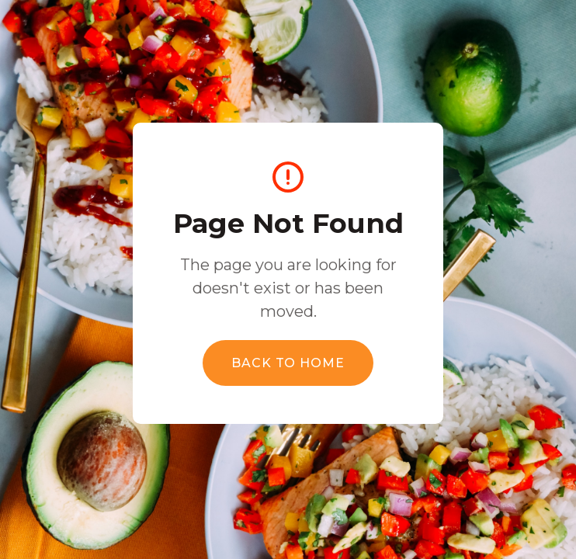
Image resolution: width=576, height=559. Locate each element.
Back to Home (288, 363)
